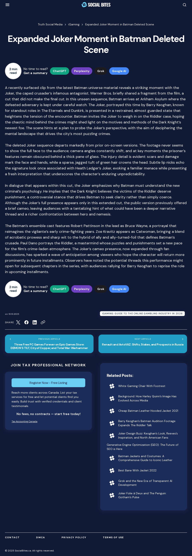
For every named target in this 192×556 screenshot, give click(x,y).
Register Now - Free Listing (48, 383)
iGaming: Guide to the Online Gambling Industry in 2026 (142, 313)
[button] (7, 4)
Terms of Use (113, 537)
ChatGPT (59, 71)
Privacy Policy (74, 537)
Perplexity (81, 71)
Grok (100, 71)
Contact (12, 537)
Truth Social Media (50, 24)
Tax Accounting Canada (24, 421)
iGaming (73, 24)
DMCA (40, 537)
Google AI (119, 71)
